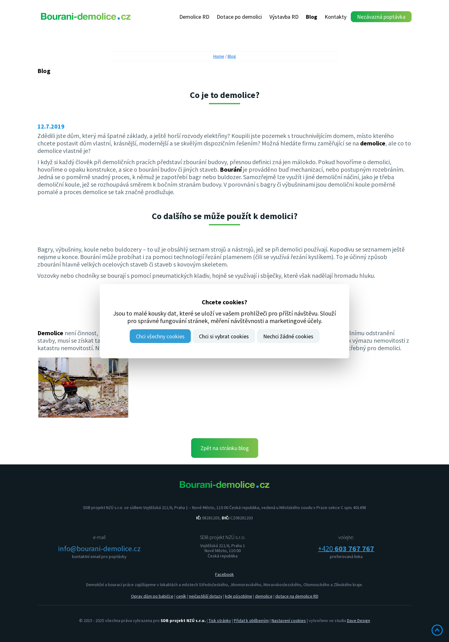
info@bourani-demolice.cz (99, 548)
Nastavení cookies (289, 620)
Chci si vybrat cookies (224, 336)
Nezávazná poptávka (381, 16)
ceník (181, 596)
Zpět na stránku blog (224, 448)
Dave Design (358, 620)
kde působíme (238, 596)
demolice (264, 596)
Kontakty (335, 16)
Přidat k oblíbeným (251, 620)
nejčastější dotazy (205, 596)
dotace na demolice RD (296, 596)
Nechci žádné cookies (288, 336)
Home (218, 56)
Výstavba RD (283, 16)
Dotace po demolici (239, 16)
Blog (311, 16)
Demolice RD (194, 16)
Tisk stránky (220, 620)
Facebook (224, 574)
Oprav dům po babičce (152, 596)
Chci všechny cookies (160, 336)
